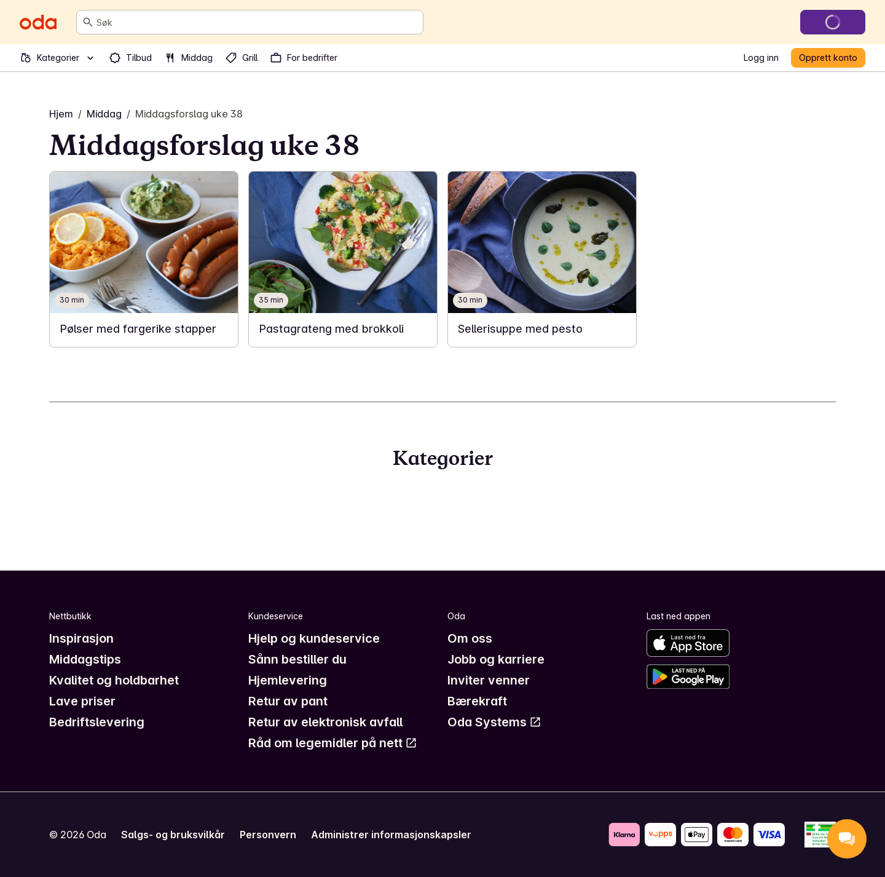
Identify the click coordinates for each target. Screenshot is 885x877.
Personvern (268, 834)
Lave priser (82, 701)
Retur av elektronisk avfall (325, 722)
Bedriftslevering (96, 722)
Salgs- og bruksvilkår (173, 834)
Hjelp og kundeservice (314, 638)
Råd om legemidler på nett (332, 743)
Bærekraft (477, 701)
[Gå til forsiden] (38, 22)
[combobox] (257, 22)
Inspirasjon (81, 638)
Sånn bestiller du (297, 659)
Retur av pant (288, 701)
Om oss (469, 638)
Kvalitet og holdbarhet (114, 680)
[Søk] (88, 22)
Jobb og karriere (496, 659)
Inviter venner (488, 680)
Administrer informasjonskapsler (391, 834)
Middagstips (85, 659)
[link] (143, 259)
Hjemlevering (287, 680)
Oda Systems (494, 722)
